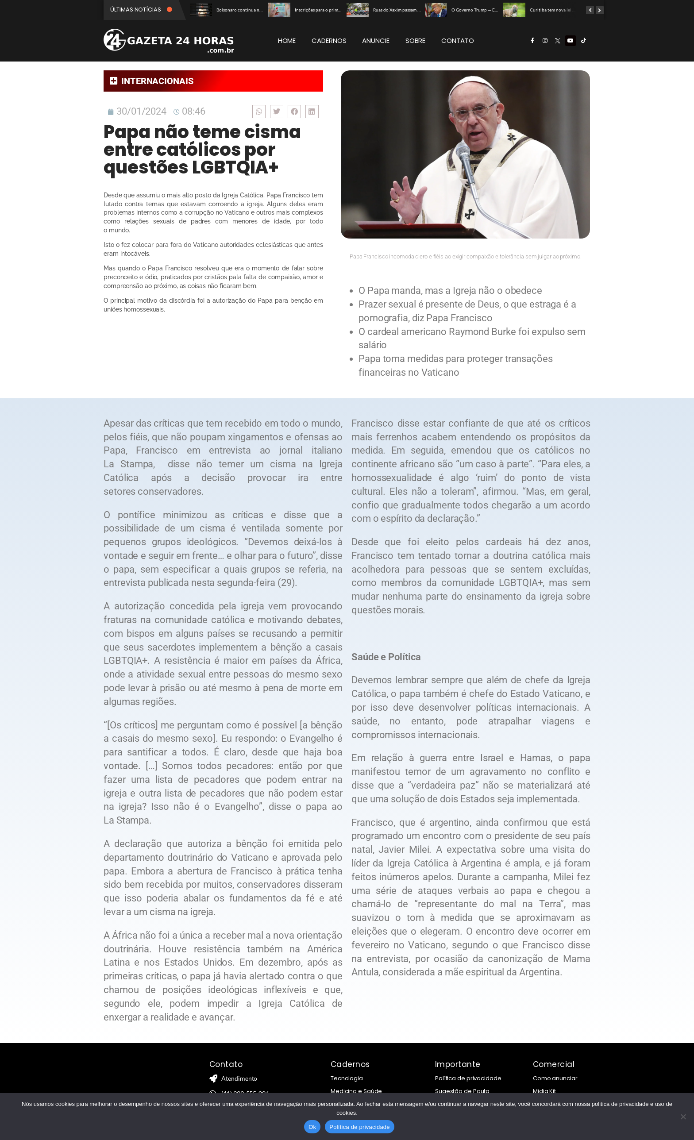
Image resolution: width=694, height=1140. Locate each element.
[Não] (683, 1116)
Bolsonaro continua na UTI (243, 9)
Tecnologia (347, 1078)
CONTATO (457, 40)
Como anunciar (555, 1078)
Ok (312, 1127)
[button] (259, 111)
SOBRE (415, 40)
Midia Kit (544, 1091)
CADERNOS (329, 40)
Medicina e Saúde (356, 1091)
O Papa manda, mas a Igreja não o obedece (451, 290)
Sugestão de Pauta (462, 1091)
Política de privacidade (468, 1078)
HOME (287, 40)
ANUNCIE (375, 40)
